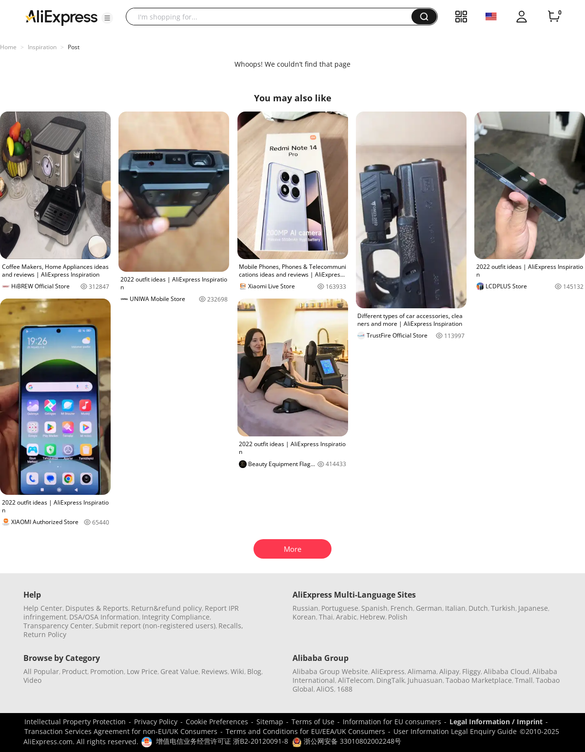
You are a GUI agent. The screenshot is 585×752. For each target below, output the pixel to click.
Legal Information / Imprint (496, 721)
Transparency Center (57, 625)
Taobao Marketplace (479, 680)
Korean (304, 616)
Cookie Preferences (217, 721)
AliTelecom (355, 680)
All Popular (41, 671)
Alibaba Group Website (330, 671)
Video (32, 680)
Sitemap (269, 721)
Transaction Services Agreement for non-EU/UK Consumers (120, 731)
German (429, 608)
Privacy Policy (155, 721)
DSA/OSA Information (104, 616)
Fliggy (471, 671)
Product (74, 671)
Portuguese (339, 608)
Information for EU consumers (392, 721)
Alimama (422, 671)
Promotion (107, 671)
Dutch (478, 608)
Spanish (374, 608)
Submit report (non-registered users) (155, 625)
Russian (305, 608)
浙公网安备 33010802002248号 (346, 741)
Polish (398, 616)
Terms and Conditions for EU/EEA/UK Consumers (305, 731)
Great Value (179, 671)
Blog (254, 671)
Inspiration (42, 47)
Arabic (346, 616)
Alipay (449, 671)
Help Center (42, 608)
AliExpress (388, 671)
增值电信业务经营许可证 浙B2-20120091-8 (222, 741)
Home (8, 47)
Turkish (503, 608)
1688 (344, 689)
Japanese (533, 608)
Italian (455, 608)
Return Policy (44, 634)
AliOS (325, 689)
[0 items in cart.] (554, 16)
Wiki (237, 671)
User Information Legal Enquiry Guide (455, 731)
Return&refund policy (166, 608)
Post (73, 47)
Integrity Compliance (176, 616)
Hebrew (372, 616)
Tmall (524, 680)
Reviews (214, 671)
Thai (326, 616)
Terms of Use (313, 721)
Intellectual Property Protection (75, 721)
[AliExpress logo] (61, 17)
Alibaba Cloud (506, 671)
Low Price (142, 671)
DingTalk (390, 680)
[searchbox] (272, 16)
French (401, 608)
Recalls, (230, 625)
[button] (107, 18)
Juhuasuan (425, 680)
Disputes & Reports (96, 608)
